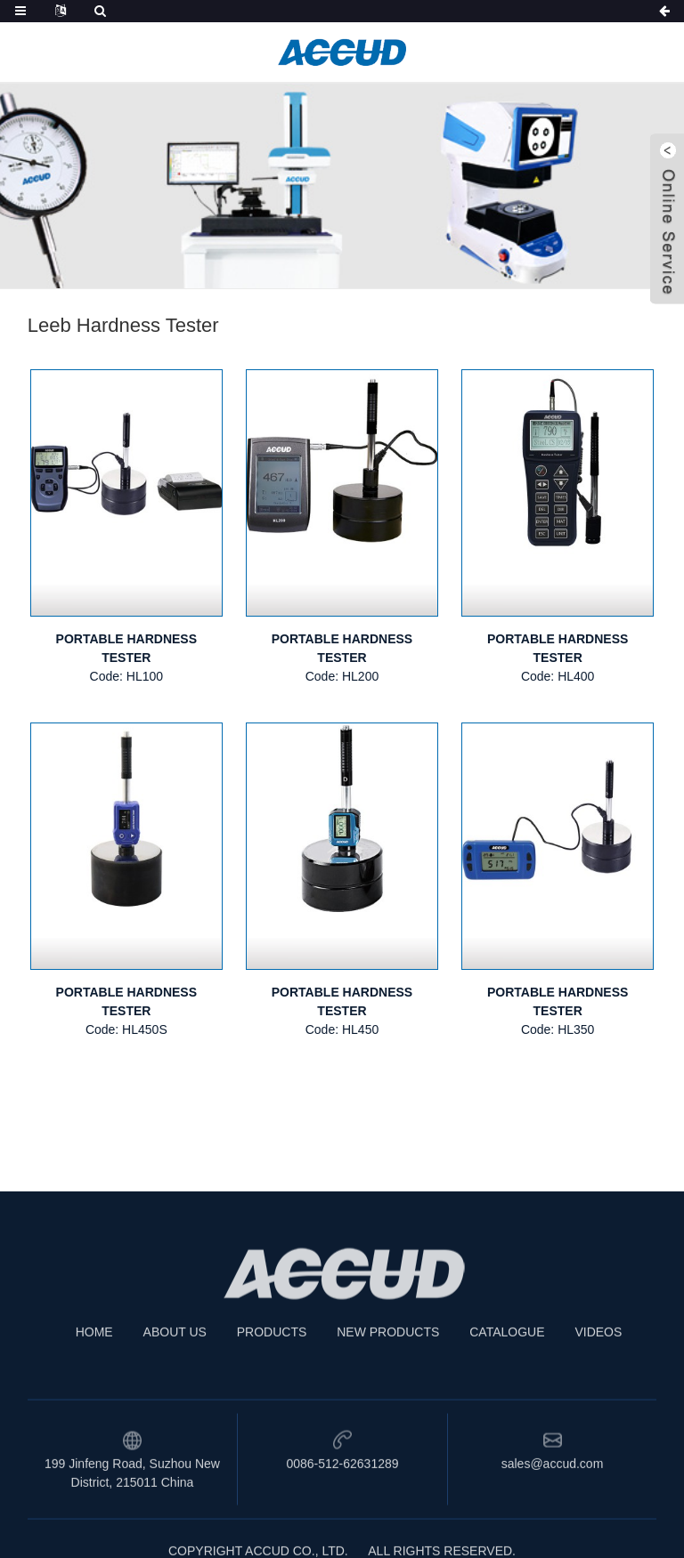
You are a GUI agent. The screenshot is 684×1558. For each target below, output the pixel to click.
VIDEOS (598, 1358)
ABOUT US (175, 1358)
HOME (94, 1358)
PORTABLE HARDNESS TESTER (126, 648)
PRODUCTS (272, 1358)
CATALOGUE (506, 1358)
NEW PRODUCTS (388, 1358)
